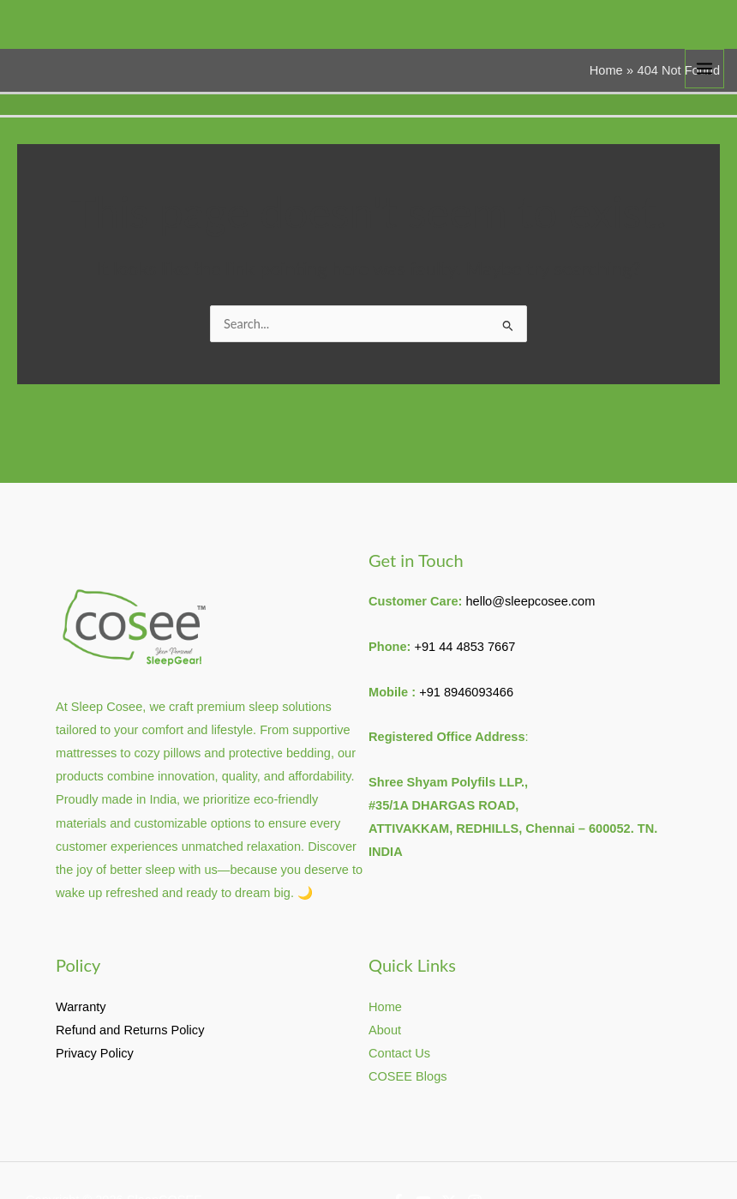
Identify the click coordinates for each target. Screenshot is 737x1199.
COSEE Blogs (407, 1076)
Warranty (81, 1007)
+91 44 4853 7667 (464, 647)
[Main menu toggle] (704, 68)
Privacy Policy (95, 1053)
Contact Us (399, 1053)
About (384, 1030)
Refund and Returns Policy (130, 1030)
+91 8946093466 (466, 692)
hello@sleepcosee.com (530, 601)
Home (385, 1007)
